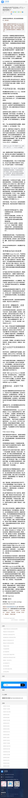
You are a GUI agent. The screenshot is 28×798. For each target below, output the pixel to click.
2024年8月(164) (6, 751)
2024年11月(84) (6, 743)
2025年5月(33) (6, 726)
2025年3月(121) (6, 731)
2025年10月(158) (6, 711)
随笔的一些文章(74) (7, 660)
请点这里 (7, 20)
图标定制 (13, 612)
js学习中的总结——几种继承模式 (18, 619)
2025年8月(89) (6, 717)
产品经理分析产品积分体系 (9, 618)
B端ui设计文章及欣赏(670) (8, 631)
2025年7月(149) (6, 720)
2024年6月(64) (6, 757)
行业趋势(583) (6, 648)
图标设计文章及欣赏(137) (8, 640)
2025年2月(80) (6, 734)
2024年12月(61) (6, 740)
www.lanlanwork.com (12, 606)
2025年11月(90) (6, 708)
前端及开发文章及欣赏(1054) (9, 657)
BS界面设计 (11, 610)
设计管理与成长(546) (7, 668)
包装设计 (8, 612)
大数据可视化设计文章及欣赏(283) (10, 628)
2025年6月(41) (6, 723)
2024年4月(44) (6, 763)
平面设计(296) (6, 646)
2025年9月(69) (6, 714)
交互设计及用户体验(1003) (8, 654)
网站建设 (7, 614)
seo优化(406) (6, 671)
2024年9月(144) (6, 748)
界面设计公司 (6, 608)
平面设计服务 (12, 614)
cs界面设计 (17, 610)
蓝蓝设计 (4, 606)
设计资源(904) (6, 651)
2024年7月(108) (6, 754)
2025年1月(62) (6, 737)
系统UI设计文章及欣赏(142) (9, 634)
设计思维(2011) (6, 663)
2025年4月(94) (6, 729)
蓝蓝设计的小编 (6, 698)
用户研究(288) (6, 666)
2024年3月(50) (6, 766)
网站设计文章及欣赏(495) (8, 643)
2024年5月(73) (6, 760)
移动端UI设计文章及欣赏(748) (9, 637)
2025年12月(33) (6, 706)
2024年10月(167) (6, 746)
